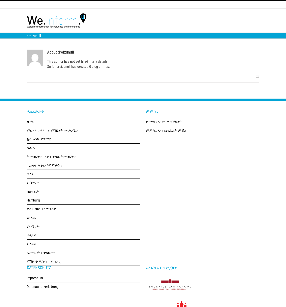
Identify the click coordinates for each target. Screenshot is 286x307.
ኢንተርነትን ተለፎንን (41, 259)
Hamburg (33, 207)
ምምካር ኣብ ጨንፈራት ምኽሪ (166, 137)
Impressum (35, 285)
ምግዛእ (31, 250)
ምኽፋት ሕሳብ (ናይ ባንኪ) (44, 268)
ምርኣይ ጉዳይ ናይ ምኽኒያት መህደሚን (52, 137)
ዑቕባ (30, 128)
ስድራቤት (33, 198)
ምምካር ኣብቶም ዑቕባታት (164, 128)
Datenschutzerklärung (43, 293)
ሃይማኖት (33, 233)
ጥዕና (30, 181)
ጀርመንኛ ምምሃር (39, 146)
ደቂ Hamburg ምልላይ (41, 216)
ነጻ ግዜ (31, 224)
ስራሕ (31, 155)
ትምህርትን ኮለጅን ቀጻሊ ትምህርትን (51, 163)
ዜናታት (32, 242)
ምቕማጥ (33, 189)
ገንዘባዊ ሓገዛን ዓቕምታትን (44, 172)
